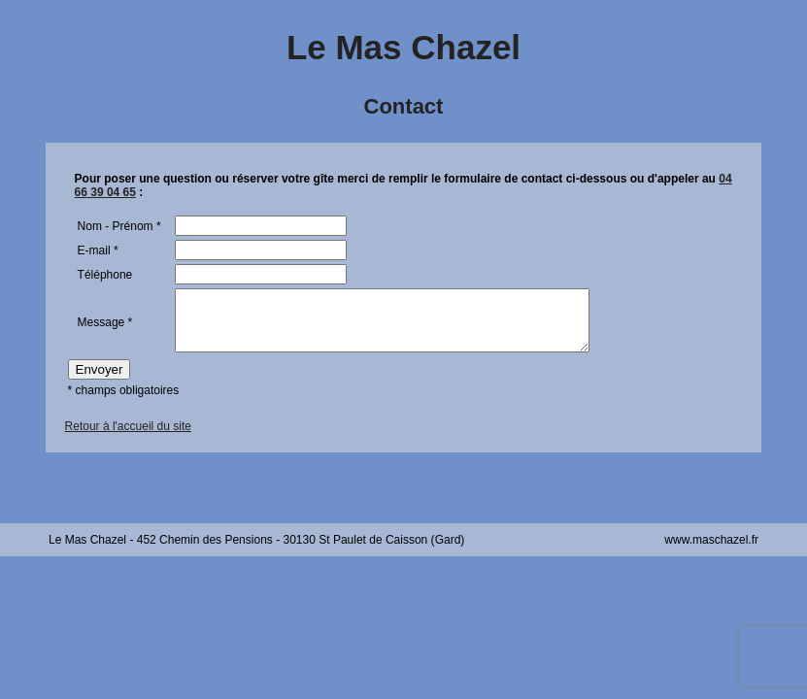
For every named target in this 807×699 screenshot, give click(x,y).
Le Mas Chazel (403, 47)
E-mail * (98, 250)
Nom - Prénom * (119, 226)
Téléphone (105, 275)
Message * (105, 328)
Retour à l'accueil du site (128, 438)
